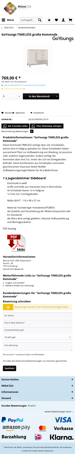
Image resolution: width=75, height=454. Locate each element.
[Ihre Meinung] (37, 346)
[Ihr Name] (37, 315)
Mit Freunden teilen (15, 126)
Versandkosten (66, 447)
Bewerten (18, 112)
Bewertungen (24, 131)
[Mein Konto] (63, 20)
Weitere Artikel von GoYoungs (18, 285)
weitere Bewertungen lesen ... (59, 411)
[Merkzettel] (56, 20)
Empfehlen (37, 112)
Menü (8, 20)
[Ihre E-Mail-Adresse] (37, 323)
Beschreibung (8, 131)
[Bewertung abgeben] (37, 337)
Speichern (9, 368)
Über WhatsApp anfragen (47, 126)
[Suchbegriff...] (31, 20)
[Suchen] (40, 20)
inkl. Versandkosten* (18, 81)
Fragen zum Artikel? (14, 282)
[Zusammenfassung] (37, 330)
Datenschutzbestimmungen (28, 361)
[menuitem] (7, 20)
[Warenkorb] (70, 20)
